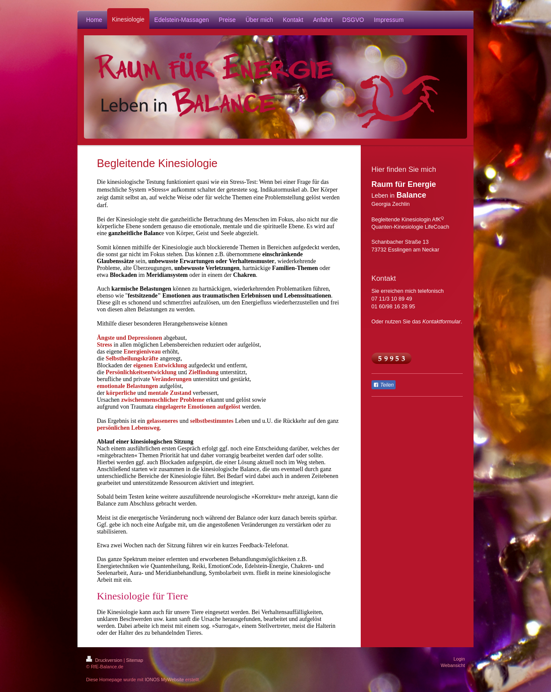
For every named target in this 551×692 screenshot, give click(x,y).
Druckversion (105, 660)
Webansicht (453, 665)
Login (459, 658)
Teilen (383, 385)
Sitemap (134, 660)
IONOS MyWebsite (164, 679)
